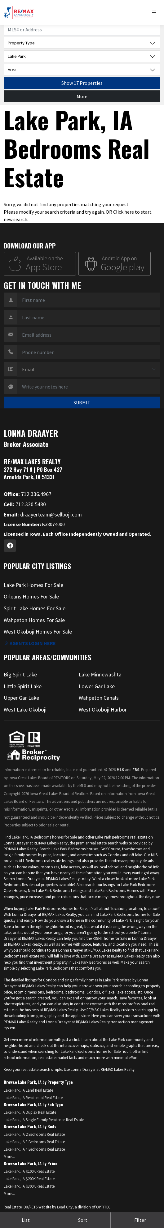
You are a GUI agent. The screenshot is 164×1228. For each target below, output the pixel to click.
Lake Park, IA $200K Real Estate (29, 1178)
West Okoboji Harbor (103, 709)
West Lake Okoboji (25, 709)
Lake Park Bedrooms (53, 968)
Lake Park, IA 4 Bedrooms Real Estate (34, 1149)
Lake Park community (127, 1039)
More (82, 96)
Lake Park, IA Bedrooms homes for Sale (44, 837)
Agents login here (30, 643)
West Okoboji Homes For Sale (38, 631)
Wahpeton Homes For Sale (34, 620)
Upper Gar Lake (21, 697)
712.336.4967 (27, 494)
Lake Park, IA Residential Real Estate (33, 1097)
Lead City (65, 1206)
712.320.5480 (25, 504)
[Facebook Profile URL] (10, 545)
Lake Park (129, 884)
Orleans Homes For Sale (31, 596)
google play (46, 1015)
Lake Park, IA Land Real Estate (28, 1090)
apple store (80, 1015)
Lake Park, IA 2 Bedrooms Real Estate (34, 1134)
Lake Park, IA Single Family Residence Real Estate (44, 1119)
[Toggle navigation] (155, 12)
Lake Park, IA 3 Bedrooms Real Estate (34, 1141)
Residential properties (40, 884)
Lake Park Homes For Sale (33, 585)
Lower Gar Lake (97, 686)
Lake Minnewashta (100, 674)
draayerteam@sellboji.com (43, 514)
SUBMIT (82, 402)
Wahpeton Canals (99, 697)
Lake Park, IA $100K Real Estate (29, 1171)
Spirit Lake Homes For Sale (34, 608)
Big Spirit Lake (20, 674)
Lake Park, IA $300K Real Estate (29, 1186)
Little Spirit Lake (23, 686)
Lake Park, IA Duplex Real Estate (30, 1112)
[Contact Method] (88, 369)
